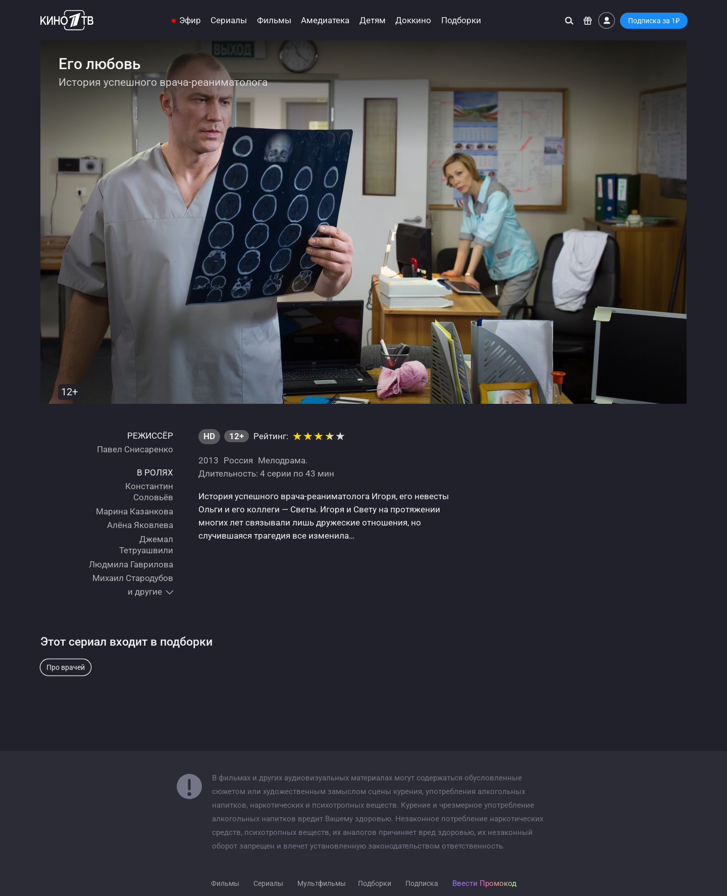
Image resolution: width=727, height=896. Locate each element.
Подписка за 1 (654, 21)
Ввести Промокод (484, 883)
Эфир (190, 20)
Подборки (461, 20)
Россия (238, 460)
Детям (372, 20)
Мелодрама (281, 460)
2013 (208, 460)
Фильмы (274, 20)
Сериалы (229, 20)
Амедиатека (325, 20)
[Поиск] (569, 20)
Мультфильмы (321, 883)
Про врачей (65, 667)
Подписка (421, 883)
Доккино (413, 20)
